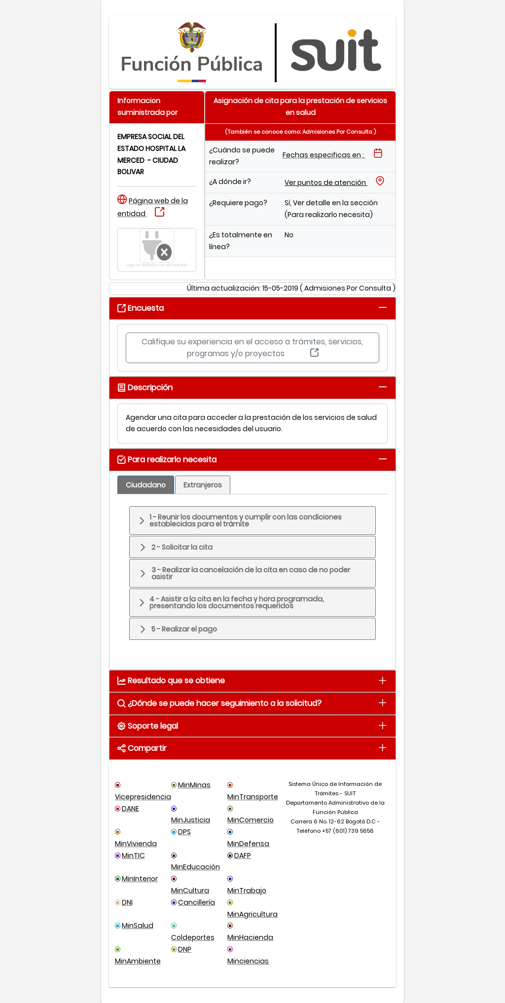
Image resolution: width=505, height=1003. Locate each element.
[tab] (382, 307)
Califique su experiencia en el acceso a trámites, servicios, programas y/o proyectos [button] (252, 347)
